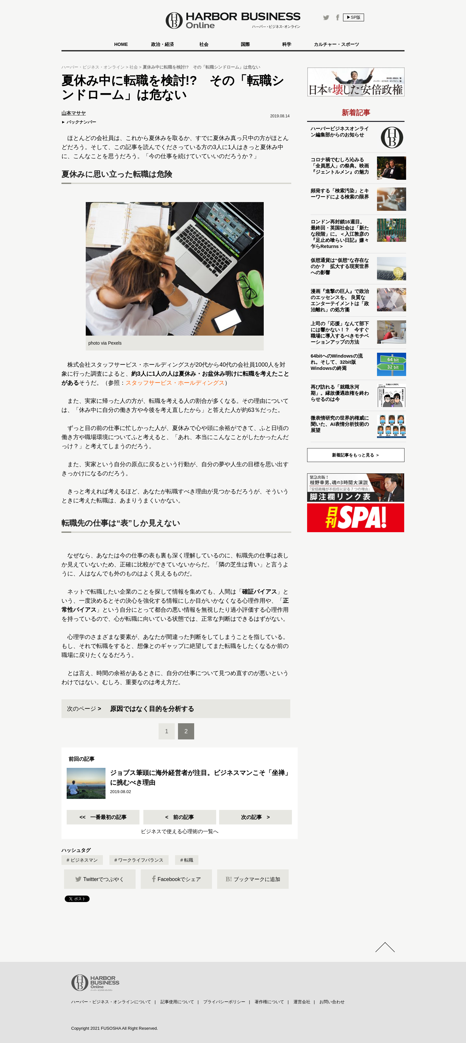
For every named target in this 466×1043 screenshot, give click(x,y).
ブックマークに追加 (253, 879)
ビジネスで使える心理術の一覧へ (179, 831)
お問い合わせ (332, 1001)
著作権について (269, 1001)
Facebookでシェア (176, 879)
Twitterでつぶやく (99, 879)
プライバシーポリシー (224, 1001)
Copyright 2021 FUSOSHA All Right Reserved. (114, 1028)
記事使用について (177, 1001)
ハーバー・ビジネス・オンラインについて (111, 1001)
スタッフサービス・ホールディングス (175, 383)
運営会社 (302, 1001)
